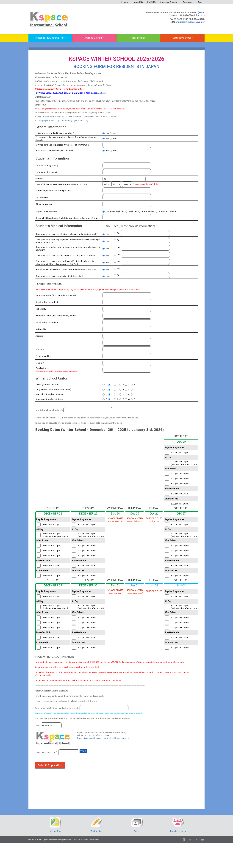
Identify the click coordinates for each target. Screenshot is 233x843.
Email (202, 839)
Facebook (184, 839)
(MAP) (201, 12)
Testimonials (96, 831)
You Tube (190, 839)
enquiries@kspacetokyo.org (190, 21)
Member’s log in (178, 831)
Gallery (137, 831)
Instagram (196, 839)
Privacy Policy (94, 840)
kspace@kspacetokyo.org (47, 120)
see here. (101, 93)
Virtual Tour (55, 831)
